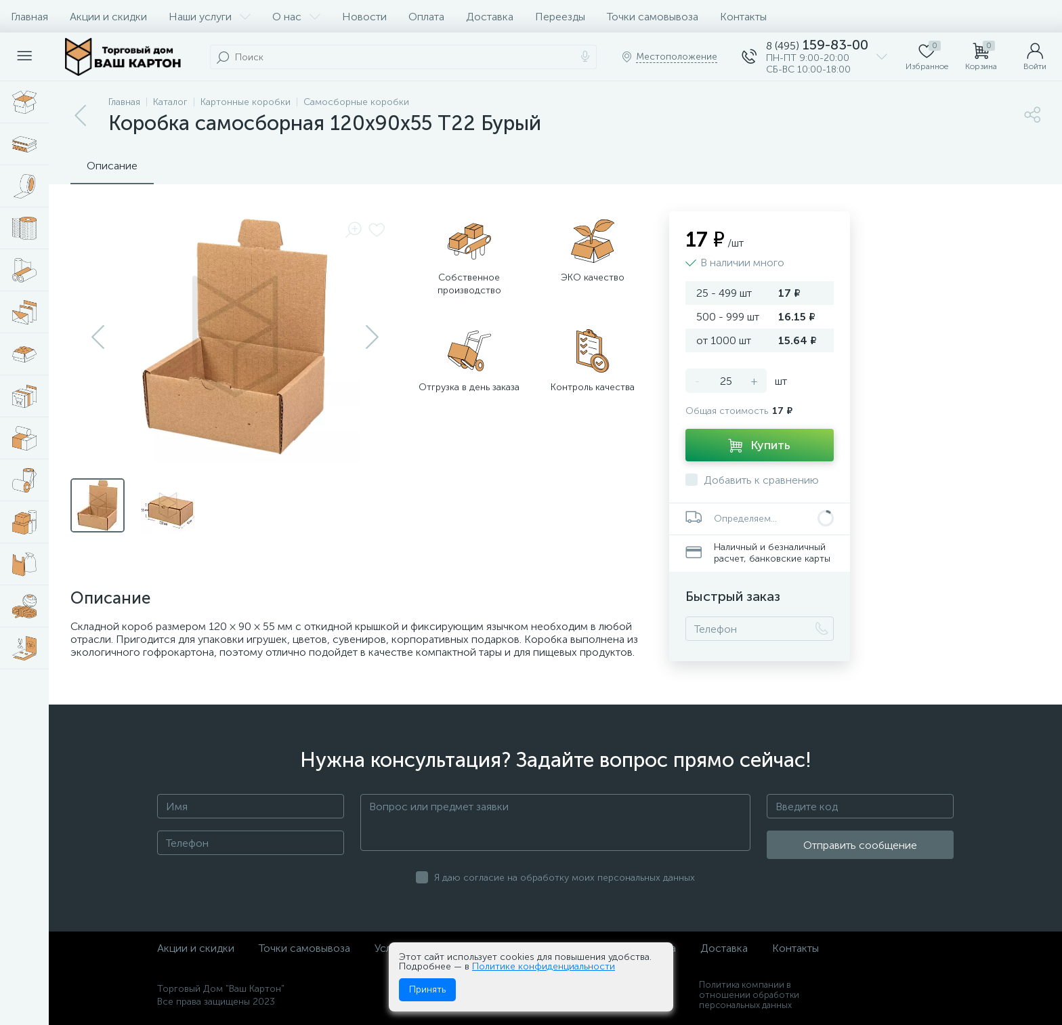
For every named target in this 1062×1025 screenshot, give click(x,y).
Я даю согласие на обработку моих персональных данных (564, 877)
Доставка (489, 16)
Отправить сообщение (860, 845)
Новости (364, 16)
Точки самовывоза (652, 16)
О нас (296, 16)
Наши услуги (210, 16)
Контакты (743, 16)
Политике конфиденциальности (543, 966)
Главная (29, 16)
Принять (427, 989)
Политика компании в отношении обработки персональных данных (749, 995)
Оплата (426, 16)
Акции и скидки (108, 16)
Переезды (560, 16)
